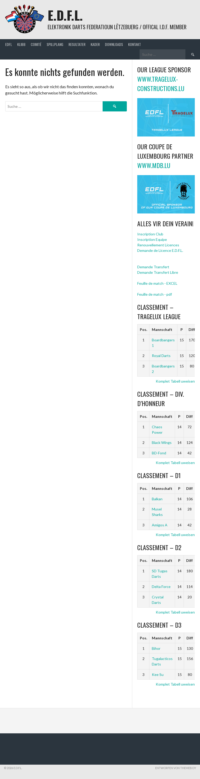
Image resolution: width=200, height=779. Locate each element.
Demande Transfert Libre (157, 272)
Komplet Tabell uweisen (175, 381)
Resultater (76, 44)
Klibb (21, 44)
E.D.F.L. (65, 15)
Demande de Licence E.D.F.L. (160, 250)
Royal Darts (161, 355)
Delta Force (161, 586)
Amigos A (159, 525)
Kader (95, 44)
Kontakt (134, 44)
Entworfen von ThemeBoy (175, 768)
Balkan (157, 499)
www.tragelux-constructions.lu (160, 83)
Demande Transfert (153, 267)
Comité (36, 44)
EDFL (8, 44)
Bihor (156, 648)
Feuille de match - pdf (154, 294)
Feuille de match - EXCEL (157, 283)
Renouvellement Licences (158, 245)
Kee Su (158, 674)
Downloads (114, 44)
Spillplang (55, 44)
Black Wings (162, 442)
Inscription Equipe (152, 239)
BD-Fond (159, 453)
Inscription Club (150, 234)
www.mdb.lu (153, 165)
